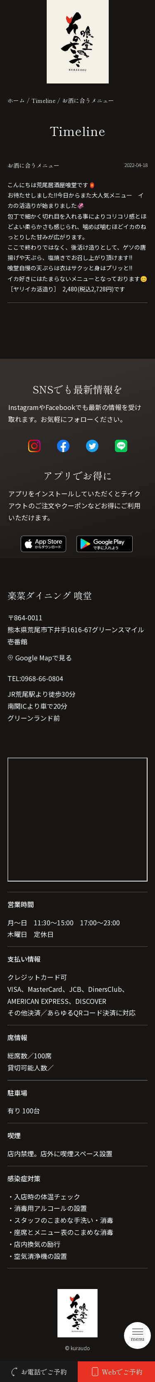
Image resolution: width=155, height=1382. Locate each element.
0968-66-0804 (42, 678)
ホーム (16, 100)
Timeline (43, 100)
